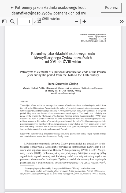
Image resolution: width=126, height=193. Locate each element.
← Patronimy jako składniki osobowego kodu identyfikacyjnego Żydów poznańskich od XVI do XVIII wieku (48, 13)
